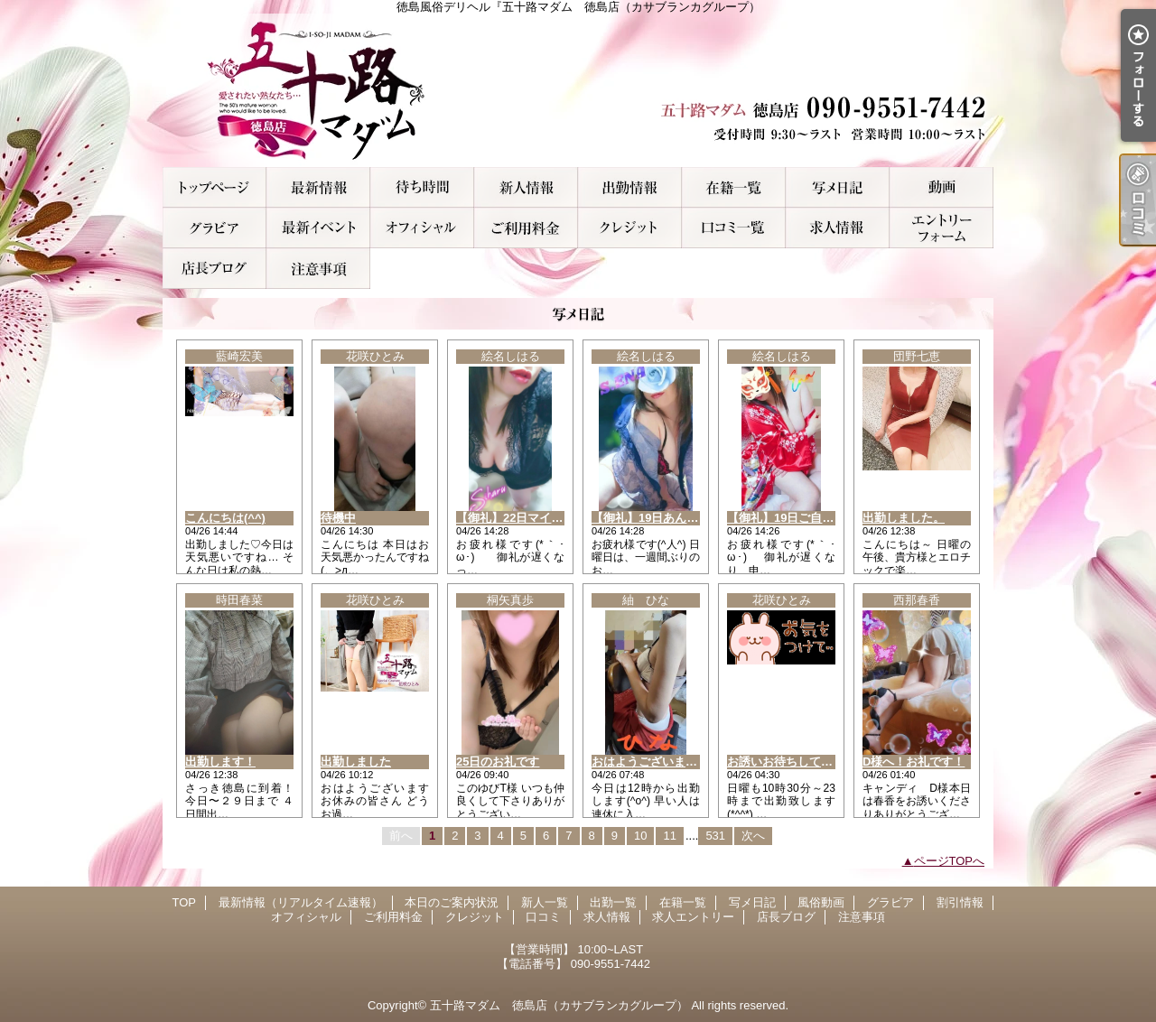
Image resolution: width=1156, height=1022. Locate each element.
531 (715, 835)
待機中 (338, 518)
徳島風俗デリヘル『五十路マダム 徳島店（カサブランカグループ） (578, 90)
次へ (753, 835)
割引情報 (318, 228)
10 (640, 835)
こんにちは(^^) (225, 518)
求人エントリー (941, 228)
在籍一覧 (734, 187)
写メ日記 (838, 187)
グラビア (214, 228)
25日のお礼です (497, 761)
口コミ (734, 228)
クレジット (630, 228)
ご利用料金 (526, 228)
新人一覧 (526, 187)
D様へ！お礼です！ (913, 761)
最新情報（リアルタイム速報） (318, 187)
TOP (214, 187)
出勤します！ (220, 761)
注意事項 (318, 268)
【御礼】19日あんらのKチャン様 (679, 518)
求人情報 (838, 228)
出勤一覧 (630, 187)
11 (669, 835)
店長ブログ (214, 268)
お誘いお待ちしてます (785, 761)
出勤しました (356, 761)
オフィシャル (422, 228)
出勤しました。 (903, 518)
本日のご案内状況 (422, 187)
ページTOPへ (949, 861)
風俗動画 (941, 187)
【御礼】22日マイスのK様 (525, 518)
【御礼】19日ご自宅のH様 (796, 518)
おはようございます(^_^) (658, 761)
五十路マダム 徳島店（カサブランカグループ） (559, 1005)
